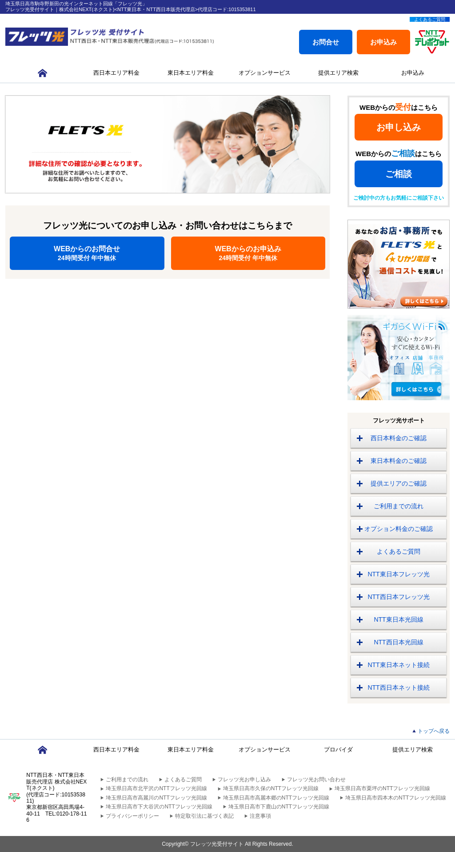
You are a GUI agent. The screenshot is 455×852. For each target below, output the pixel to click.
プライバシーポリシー (132, 816)
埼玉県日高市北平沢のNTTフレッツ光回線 (156, 788)
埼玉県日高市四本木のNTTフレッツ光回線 (395, 798)
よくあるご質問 (429, 19)
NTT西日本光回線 (398, 642)
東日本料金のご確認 (399, 460)
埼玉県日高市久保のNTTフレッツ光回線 (271, 788)
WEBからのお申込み (248, 253)
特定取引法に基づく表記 (204, 816)
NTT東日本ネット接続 (398, 664)
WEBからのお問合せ (87, 253)
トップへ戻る (434, 731)
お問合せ (325, 42)
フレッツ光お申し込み (244, 779)
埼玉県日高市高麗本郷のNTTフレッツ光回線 (276, 798)
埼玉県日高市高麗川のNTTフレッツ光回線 (156, 798)
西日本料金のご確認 (399, 438)
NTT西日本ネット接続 (398, 687)
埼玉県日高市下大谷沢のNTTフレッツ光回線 (159, 807)
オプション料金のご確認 (398, 528)
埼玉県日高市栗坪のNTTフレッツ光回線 (382, 788)
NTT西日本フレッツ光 (398, 596)
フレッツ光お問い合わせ (316, 779)
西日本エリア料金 (116, 72)
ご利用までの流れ (398, 506)
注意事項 (260, 816)
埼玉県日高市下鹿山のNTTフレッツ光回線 (278, 807)
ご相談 (398, 174)
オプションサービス (265, 72)
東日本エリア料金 (191, 72)
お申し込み (398, 127)
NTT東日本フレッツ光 (398, 574)
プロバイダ (338, 749)
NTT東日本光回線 (398, 619)
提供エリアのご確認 (399, 483)
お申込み (383, 42)
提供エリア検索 (338, 72)
